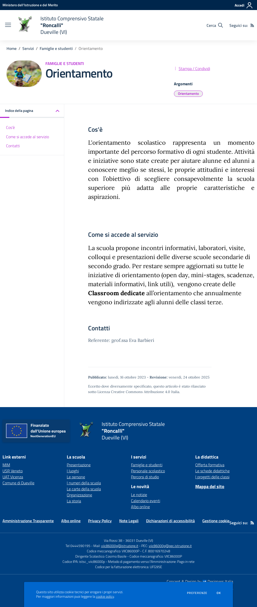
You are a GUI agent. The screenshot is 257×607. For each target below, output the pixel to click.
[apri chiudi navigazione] (8, 25)
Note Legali (129, 521)
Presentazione (79, 465)
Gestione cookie (215, 521)
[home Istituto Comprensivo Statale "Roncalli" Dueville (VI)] (60, 25)
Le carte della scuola (84, 489)
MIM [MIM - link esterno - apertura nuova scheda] (6, 465)
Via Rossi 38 (113, 540)
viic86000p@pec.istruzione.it (170, 545)
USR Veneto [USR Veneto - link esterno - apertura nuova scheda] (13, 471)
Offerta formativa (209, 465)
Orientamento (188, 93)
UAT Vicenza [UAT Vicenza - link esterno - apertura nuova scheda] (13, 477)
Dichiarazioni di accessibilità (170, 521)
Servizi (28, 48)
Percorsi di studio (145, 477)
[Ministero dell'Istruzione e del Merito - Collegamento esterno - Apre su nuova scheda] (30, 5)
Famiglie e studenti (56, 48)
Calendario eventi (145, 501)
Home (12, 48)
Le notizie (139, 495)
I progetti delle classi (212, 477)
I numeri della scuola (84, 483)
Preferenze (197, 592)
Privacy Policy (100, 521)
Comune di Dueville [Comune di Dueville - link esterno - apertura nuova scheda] (18, 483)
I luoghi (73, 471)
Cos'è (10, 127)
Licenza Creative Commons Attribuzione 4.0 (133, 392)
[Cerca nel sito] (214, 25)
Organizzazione (79, 495)
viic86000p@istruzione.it (119, 545)
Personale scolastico (148, 471)
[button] (32, 111)
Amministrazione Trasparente (28, 521)
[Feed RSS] (252, 25)
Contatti (13, 146)
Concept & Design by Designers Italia (200, 581)
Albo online (140, 507)
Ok (219, 592)
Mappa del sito (209, 486)
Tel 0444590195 (78, 545)
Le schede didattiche (212, 471)
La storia (74, 501)
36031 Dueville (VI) (139, 540)
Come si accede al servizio (27, 137)
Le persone (76, 477)
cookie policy (105, 596)
